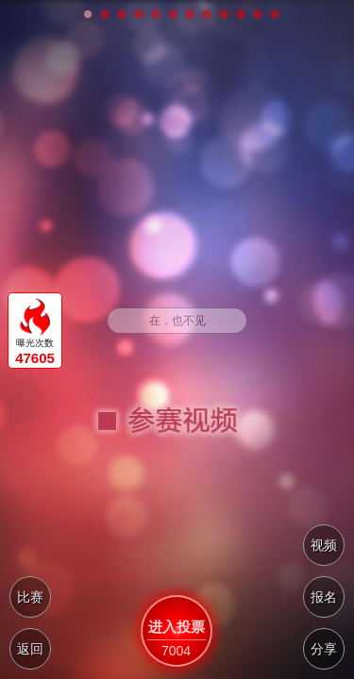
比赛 (30, 596)
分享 (324, 648)
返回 (30, 648)
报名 (324, 596)
